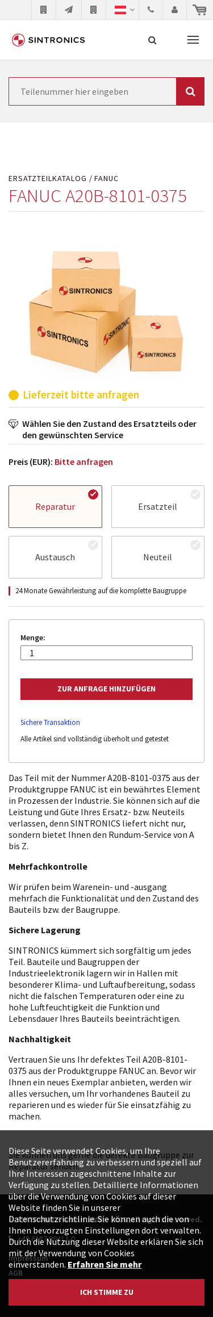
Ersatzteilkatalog (48, 178)
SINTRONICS (48, 40)
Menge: (32, 638)
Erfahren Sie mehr (104, 1264)
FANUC (106, 178)
